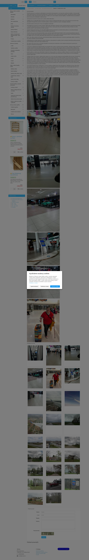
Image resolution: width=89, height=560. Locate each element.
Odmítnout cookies (45, 286)
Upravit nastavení (34, 286)
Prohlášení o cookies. (33, 283)
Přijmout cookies (55, 286)
